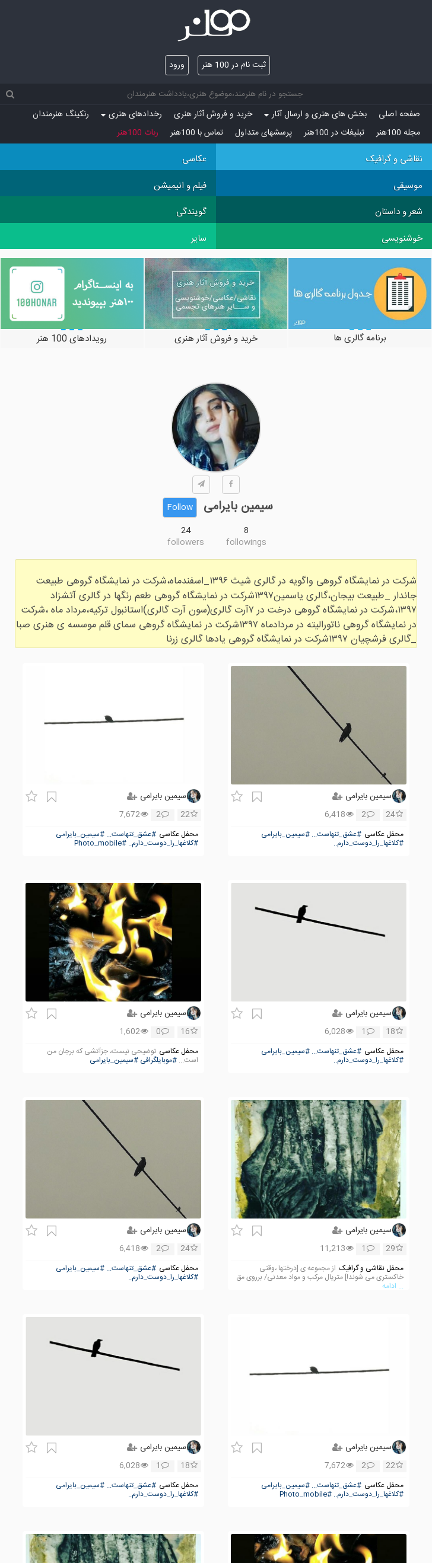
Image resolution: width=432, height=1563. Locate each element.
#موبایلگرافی (158, 1060)
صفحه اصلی (399, 114)
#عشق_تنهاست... (336, 834)
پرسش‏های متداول (263, 133)
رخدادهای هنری (131, 114)
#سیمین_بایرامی (285, 834)
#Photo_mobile (100, 843)
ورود (177, 65)
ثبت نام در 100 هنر (234, 65)
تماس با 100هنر (196, 133)
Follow (180, 507)
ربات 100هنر (137, 133)
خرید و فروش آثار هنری (213, 114)
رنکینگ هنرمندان (61, 114)
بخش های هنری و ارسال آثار (315, 114)
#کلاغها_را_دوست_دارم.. (368, 843)
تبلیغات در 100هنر (334, 133)
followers (185, 542)
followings (246, 542)
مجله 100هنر (398, 133)
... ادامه (393, 1286)
